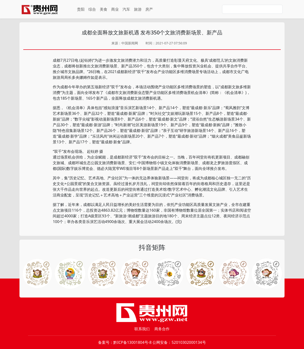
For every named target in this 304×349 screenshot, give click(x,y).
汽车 (126, 9)
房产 (149, 9)
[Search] (252, 9)
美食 (103, 9)
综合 (92, 9)
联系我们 (142, 328)
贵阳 (81, 9)
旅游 (138, 9)
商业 (115, 9)
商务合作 (162, 328)
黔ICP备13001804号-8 (132, 342)
